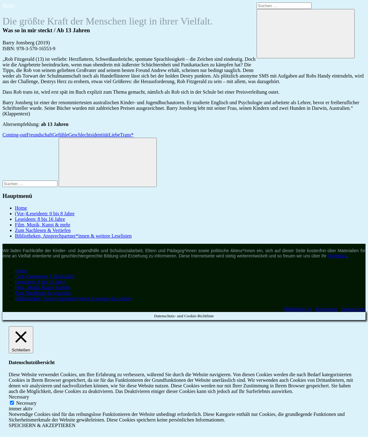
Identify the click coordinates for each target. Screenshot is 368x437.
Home (8, 5)
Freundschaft (39, 134)
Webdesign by (298, 309)
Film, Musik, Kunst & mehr (42, 224)
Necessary (26, 403)
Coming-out (14, 134)
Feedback (337, 255)
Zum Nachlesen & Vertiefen (43, 230)
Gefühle (60, 134)
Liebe (114, 134)
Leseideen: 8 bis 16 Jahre (40, 219)
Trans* (127, 134)
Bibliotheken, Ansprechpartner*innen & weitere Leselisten (73, 236)
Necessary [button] (19, 396)
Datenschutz (353, 309)
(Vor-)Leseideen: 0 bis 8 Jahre (44, 213)
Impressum (327, 309)
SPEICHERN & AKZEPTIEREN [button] (42, 425)
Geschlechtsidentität (88, 134)
